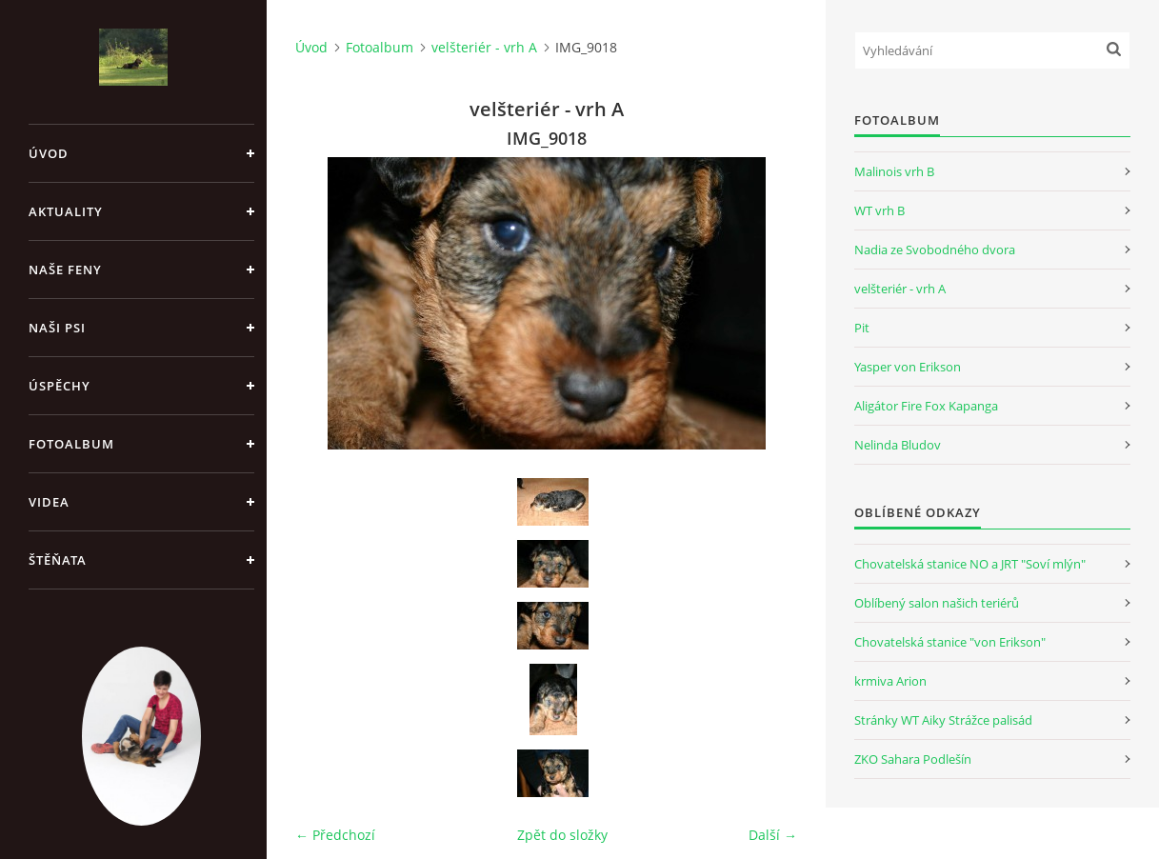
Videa (49, 501)
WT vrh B (879, 210)
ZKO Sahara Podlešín (912, 759)
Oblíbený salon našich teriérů (936, 602)
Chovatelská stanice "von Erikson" (950, 641)
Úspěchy (59, 385)
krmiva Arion (890, 680)
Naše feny (65, 269)
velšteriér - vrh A (484, 47)
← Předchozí (335, 835)
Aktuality (66, 211)
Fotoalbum (71, 443)
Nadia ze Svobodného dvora (934, 249)
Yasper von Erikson (907, 366)
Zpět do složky (562, 835)
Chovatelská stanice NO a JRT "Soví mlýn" (970, 563)
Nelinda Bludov (897, 444)
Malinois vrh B (894, 171)
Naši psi (57, 327)
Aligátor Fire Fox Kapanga (926, 405)
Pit (861, 327)
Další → (773, 835)
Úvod (49, 153)
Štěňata (58, 560)
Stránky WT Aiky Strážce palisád (943, 720)
